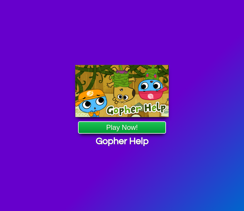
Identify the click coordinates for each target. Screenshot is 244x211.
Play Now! (122, 127)
